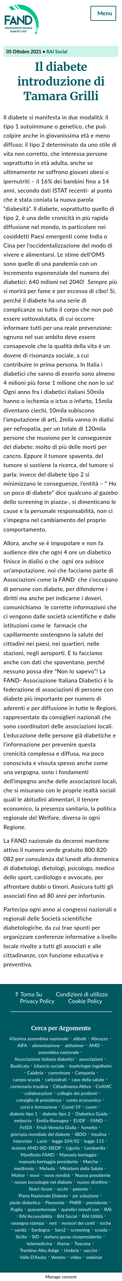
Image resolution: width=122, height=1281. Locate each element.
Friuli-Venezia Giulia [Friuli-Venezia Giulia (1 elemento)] (56, 1127)
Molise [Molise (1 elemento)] (18, 1175)
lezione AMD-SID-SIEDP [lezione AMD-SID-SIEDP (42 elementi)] (36, 1148)
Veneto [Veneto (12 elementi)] (58, 1257)
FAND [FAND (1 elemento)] (96, 1120)
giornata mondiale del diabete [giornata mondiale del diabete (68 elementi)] (40, 1134)
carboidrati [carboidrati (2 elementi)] (56, 1079)
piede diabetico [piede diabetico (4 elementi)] (25, 1202)
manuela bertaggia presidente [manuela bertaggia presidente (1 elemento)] (48, 1161)
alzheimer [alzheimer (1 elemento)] (74, 1045)
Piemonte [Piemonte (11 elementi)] (54, 1202)
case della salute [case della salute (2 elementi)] (88, 1079)
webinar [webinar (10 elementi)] (94, 1257)
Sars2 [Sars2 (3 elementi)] (60, 1230)
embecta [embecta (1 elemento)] (23, 1120)
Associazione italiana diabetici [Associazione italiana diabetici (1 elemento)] (44, 1059)
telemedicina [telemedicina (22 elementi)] (39, 1243)
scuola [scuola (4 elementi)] (101, 1230)
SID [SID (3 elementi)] (35, 1236)
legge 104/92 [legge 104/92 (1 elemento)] (65, 1141)
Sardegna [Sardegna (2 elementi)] (40, 1230)
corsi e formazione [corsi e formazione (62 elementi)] (38, 1107)
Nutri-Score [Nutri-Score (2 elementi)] (40, 1189)
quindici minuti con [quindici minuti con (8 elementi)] (80, 1209)
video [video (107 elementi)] (75, 1257)
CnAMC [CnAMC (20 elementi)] (104, 1086)
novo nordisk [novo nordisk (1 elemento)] (57, 1175)
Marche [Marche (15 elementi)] (90, 1161)
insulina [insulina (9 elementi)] (98, 1134)
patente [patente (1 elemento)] (80, 1189)
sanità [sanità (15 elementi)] (20, 1230)
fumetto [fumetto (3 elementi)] (89, 1127)
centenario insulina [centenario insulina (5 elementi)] (29, 1086)
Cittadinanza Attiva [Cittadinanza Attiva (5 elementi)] (72, 1086)
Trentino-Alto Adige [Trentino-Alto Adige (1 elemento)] (39, 1250)
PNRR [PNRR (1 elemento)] (75, 1202)
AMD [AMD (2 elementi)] (94, 1045)
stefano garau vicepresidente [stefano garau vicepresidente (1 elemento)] (73, 1236)
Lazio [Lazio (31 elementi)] (42, 1141)
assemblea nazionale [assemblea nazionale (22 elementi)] (58, 1052)
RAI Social (57, 51)
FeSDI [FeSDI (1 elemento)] (26, 1127)
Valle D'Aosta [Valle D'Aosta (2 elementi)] (33, 1257)
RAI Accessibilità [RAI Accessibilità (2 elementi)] (35, 1216)
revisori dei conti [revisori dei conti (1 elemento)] (78, 1223)
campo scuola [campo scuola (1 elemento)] (26, 1079)
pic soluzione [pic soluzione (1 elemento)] (86, 1195)
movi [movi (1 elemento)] (34, 1175)
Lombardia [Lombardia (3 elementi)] (94, 1148)
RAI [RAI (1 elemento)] (107, 1209)
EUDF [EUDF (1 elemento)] (80, 1120)
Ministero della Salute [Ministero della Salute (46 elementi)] (81, 1168)
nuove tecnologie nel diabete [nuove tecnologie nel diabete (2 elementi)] (43, 1182)
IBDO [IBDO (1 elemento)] (80, 1134)
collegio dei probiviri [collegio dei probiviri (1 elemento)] (77, 1093)
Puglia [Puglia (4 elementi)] (16, 1209)
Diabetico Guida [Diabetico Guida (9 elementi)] (91, 1113)
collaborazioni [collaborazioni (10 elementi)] (38, 1093)
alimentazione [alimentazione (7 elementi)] (46, 1045)
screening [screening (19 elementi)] (80, 1230)
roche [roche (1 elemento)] (105, 1223)
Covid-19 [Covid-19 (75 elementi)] (71, 1107)
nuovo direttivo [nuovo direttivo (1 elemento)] (92, 1182)
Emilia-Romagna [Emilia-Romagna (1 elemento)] (52, 1120)
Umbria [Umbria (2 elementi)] (71, 1250)
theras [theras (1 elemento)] (63, 1243)
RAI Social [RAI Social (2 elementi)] (67, 1216)
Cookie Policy (85, 1001)
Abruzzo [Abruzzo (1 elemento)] (99, 1038)
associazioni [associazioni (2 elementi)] (91, 1059)
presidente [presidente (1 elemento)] (96, 1202)
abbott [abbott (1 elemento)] (79, 1038)
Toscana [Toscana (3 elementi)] (82, 1243)
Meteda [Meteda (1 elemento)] (47, 1168)
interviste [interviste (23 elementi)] (22, 1141)
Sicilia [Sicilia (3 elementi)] (21, 1236)
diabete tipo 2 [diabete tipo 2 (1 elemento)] (56, 1113)
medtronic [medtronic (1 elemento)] (24, 1168)
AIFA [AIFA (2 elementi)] (22, 1045)
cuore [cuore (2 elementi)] (91, 1107)
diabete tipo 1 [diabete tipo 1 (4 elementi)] (23, 1113)
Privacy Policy (37, 1001)
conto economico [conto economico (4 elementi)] (83, 1100)
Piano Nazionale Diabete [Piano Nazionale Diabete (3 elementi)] (43, 1195)
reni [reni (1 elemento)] (53, 1223)
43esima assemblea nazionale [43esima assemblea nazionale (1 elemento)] (38, 1038)
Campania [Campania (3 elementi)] (85, 1072)
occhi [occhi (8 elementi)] (62, 1189)
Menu (103, 13)
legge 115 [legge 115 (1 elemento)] (94, 1141)
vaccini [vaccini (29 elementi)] (90, 1250)
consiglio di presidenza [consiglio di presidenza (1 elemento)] (38, 1100)
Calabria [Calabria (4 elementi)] (35, 1072)
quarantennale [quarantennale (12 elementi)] (42, 1209)
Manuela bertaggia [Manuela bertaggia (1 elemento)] (77, 1154)
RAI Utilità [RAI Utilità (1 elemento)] (92, 1216)
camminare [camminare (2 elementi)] (59, 1072)
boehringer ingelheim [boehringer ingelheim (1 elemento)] (90, 1066)
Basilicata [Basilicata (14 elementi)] (19, 1066)
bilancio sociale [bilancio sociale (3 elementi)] (49, 1066)
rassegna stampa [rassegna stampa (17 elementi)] (27, 1223)
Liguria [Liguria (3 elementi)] (72, 1148)
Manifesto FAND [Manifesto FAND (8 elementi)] (37, 1154)
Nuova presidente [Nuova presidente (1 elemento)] (93, 1175)
